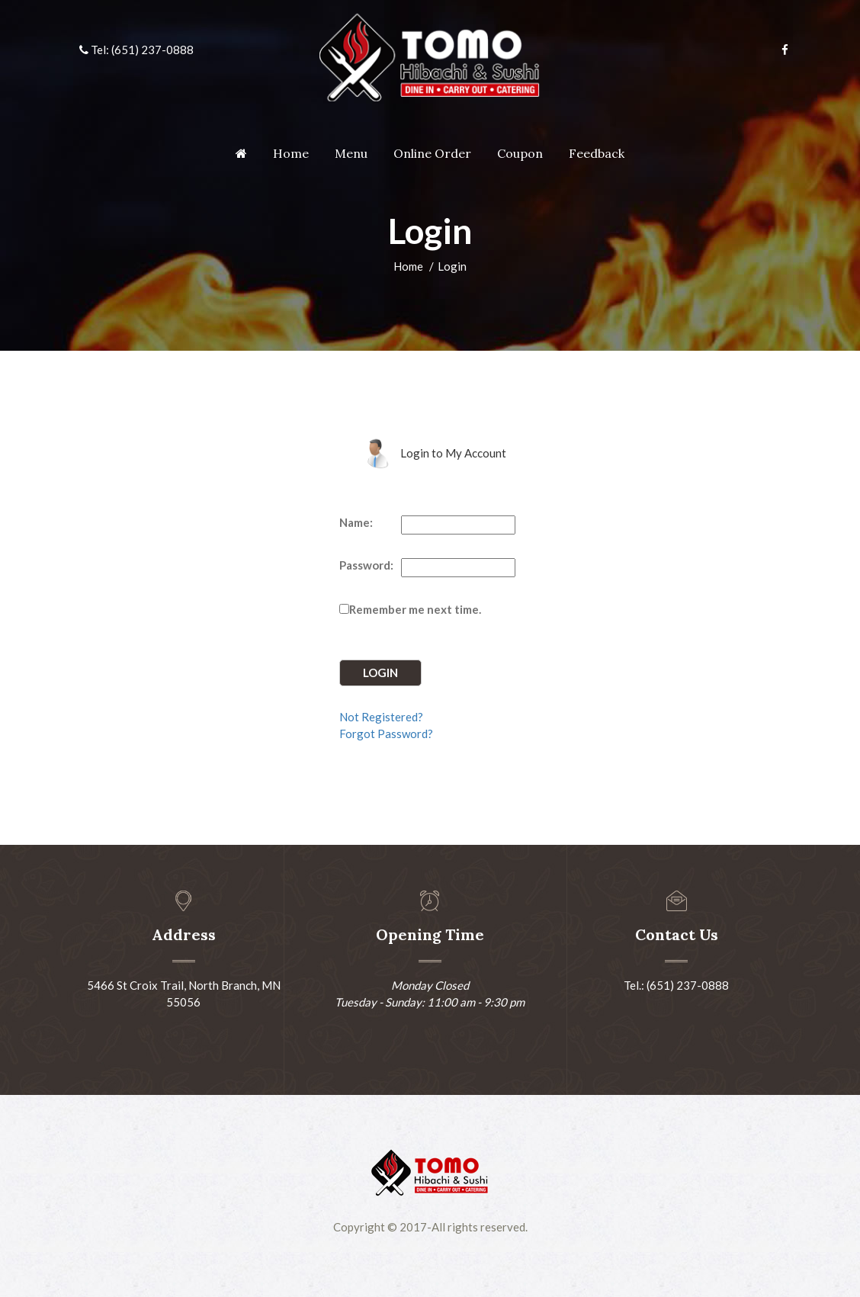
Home (291, 153)
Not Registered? (381, 717)
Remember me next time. (415, 609)
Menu (351, 153)
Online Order (432, 153)
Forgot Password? (386, 733)
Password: (366, 565)
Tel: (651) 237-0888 (136, 49)
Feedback (596, 153)
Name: (356, 522)
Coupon (520, 153)
